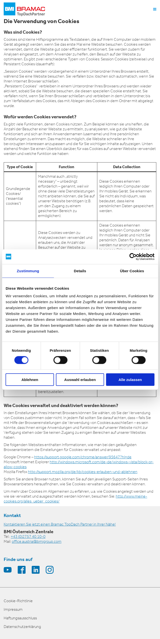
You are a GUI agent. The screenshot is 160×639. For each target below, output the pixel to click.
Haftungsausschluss (20, 618)
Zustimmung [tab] (28, 271)
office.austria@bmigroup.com (36, 541)
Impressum (13, 609)
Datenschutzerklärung (22, 626)
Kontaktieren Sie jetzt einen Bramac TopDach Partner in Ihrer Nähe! (60, 524)
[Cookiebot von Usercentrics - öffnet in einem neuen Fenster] (132, 256)
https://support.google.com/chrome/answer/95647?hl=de (82, 457)
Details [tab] (80, 271)
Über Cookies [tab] (132, 271)
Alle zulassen (130, 380)
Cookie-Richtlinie (18, 600)
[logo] (24, 9)
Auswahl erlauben (80, 380)
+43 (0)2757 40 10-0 (28, 536)
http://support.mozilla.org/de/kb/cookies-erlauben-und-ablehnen (82, 471)
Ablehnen (29, 380)
